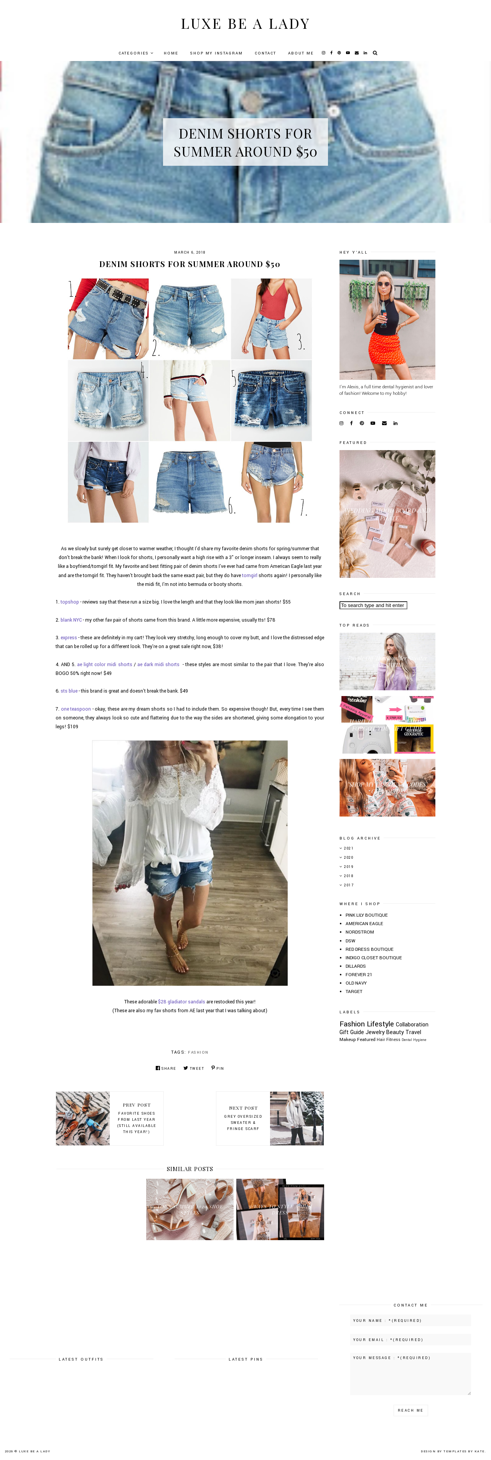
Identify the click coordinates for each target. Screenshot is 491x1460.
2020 (348, 857)
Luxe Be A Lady (245, 22)
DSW (350, 941)
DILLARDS (356, 966)
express (69, 637)
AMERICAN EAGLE (364, 924)
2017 (349, 885)
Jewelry (375, 1032)
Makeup (347, 1039)
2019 (348, 866)
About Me (301, 53)
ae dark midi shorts (158, 664)
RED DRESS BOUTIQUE (370, 949)
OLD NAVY (356, 983)
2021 (349, 848)
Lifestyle (380, 1024)
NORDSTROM (360, 932)
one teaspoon (76, 709)
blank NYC (71, 620)
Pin (217, 1068)
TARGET (354, 991)
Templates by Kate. (464, 1451)
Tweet (193, 1068)
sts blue (69, 691)
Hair (381, 1040)
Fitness (393, 1040)
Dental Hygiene (414, 1040)
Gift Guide (351, 1032)
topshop (70, 602)
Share (166, 1068)
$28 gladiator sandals (181, 1001)
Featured (366, 1039)
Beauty (395, 1032)
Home (171, 53)
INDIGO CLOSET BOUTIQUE (374, 958)
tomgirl (249, 575)
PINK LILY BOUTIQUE (367, 915)
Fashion (198, 1052)
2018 (348, 876)
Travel (413, 1032)
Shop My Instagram (216, 53)
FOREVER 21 (359, 975)
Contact (265, 53)
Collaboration (412, 1025)
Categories (134, 53)
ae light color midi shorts (104, 664)
